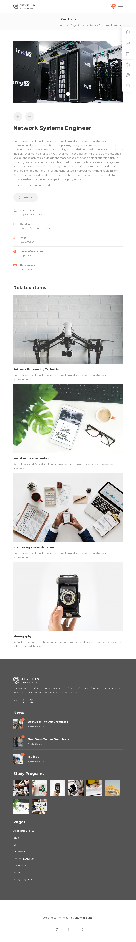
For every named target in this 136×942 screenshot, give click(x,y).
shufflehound (38, 726)
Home (60, 25)
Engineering (27, 268)
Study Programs (22, 879)
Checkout (19, 851)
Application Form (30, 255)
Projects (75, 25)
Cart (15, 844)
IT (36, 268)
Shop (16, 872)
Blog (16, 837)
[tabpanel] (68, 72)
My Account (20, 865)
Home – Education (24, 858)
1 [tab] (68, 94)
